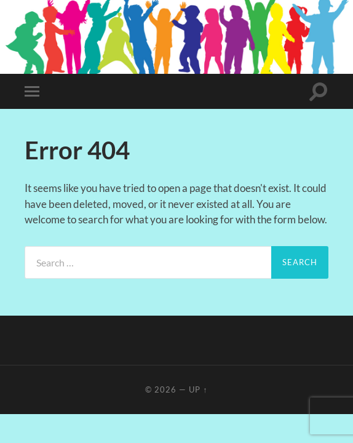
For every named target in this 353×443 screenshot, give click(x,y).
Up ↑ (198, 389)
